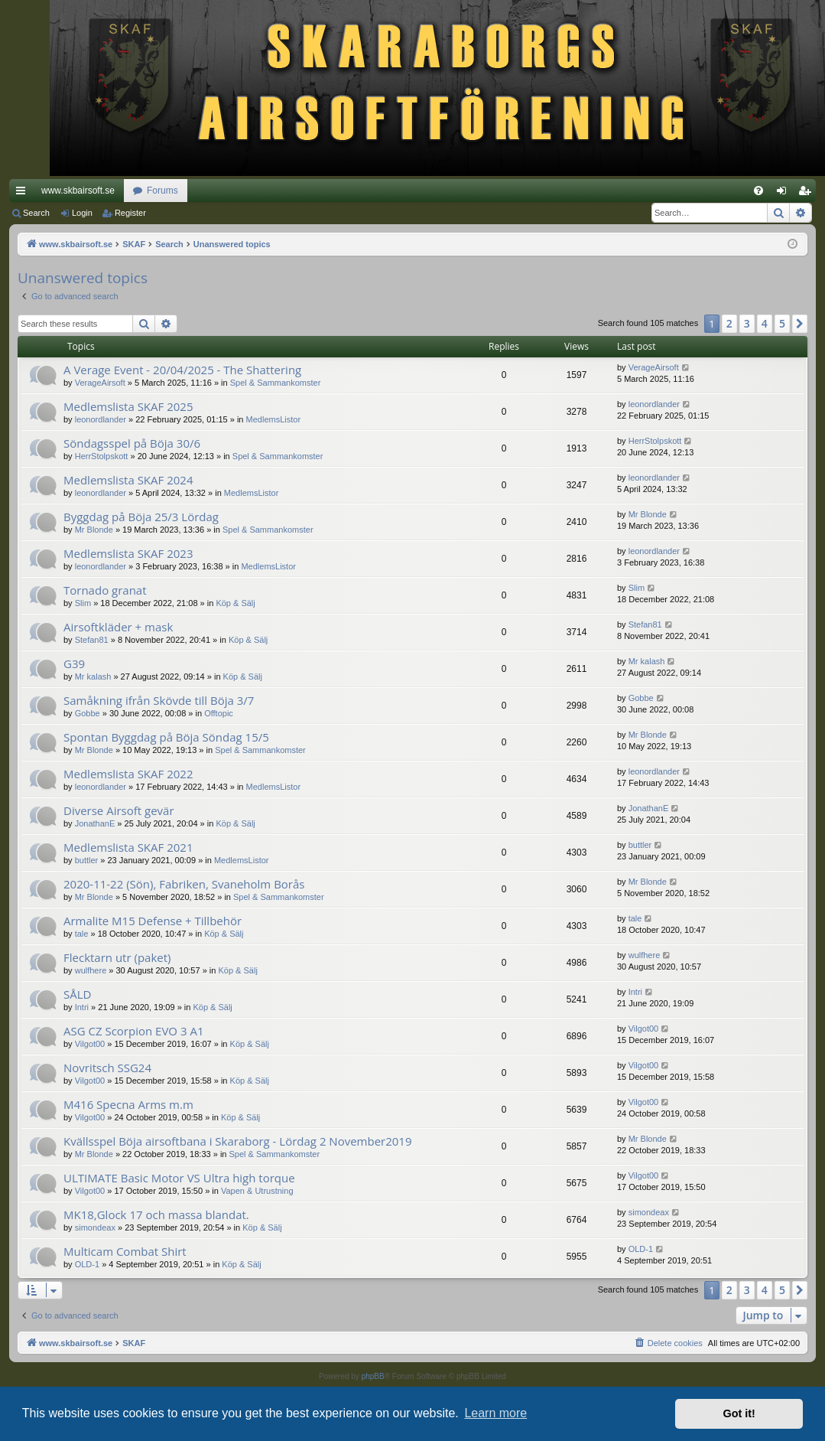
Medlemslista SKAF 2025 (128, 406)
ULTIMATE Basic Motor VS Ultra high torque (179, 1177)
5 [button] (782, 323)
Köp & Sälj (235, 603)
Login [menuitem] (785, 193)
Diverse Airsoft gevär (118, 810)
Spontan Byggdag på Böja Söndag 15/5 (166, 737)
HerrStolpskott (101, 456)
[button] (799, 324)
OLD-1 (87, 1264)
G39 (74, 663)
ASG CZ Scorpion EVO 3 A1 (133, 1030)
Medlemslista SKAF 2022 (128, 773)
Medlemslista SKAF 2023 (128, 553)
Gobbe (87, 713)
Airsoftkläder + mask (118, 626)
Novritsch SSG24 (107, 1067)
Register (130, 212)
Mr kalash (93, 676)
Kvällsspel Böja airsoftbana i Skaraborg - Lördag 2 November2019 (237, 1141)
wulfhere (91, 970)
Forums (162, 190)
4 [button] (765, 323)
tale (82, 933)
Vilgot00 (90, 1043)
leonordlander (100, 419)
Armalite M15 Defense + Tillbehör (152, 920)
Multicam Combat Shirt (125, 1251)
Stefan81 (92, 639)
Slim (83, 603)
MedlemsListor (273, 419)
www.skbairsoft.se (78, 190)
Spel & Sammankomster (275, 382)
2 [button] (729, 323)
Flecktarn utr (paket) (117, 957)
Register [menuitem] (808, 193)
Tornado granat (105, 590)
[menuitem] (758, 190)
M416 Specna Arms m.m (128, 1104)
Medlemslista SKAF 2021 (128, 847)
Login (82, 212)
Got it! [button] (739, 1413)
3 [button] (747, 323)
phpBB (373, 1376)
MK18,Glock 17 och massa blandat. (156, 1214)
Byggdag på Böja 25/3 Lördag (141, 516)
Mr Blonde (94, 529)
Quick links (23, 193)
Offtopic (218, 713)
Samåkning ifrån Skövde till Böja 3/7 (158, 700)
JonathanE (95, 823)
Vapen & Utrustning (257, 1190)
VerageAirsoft (100, 382)
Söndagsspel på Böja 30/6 (131, 443)
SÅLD (77, 994)
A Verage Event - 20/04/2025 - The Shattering (182, 369)
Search (36, 212)
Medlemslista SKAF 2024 (128, 479)
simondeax (95, 1227)
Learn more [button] (495, 1413)
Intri (82, 1007)
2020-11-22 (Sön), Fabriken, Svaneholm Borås (183, 884)
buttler (87, 860)
